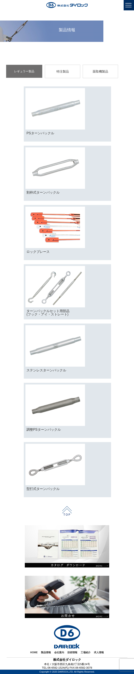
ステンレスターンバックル (46, 370)
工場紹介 (86, 652)
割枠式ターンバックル (43, 192)
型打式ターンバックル (43, 489)
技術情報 (72, 652)
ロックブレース (38, 251)
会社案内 (59, 652)
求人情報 (99, 652)
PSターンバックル (40, 133)
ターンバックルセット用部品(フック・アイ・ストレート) (47, 312)
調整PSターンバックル (43, 429)
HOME (34, 652)
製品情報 (46, 652)
